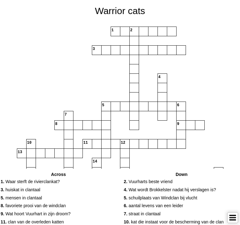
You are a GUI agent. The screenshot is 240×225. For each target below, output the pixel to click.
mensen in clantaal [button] (21, 197)
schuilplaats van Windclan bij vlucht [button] (160, 197)
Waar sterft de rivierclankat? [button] (30, 181)
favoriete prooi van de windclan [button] (33, 205)
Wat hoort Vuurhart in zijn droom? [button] (36, 213)
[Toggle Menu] (232, 217)
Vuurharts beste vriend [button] (148, 181)
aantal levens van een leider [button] (153, 205)
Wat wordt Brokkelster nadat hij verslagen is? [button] (170, 189)
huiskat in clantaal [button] (20, 189)
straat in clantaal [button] (142, 213)
